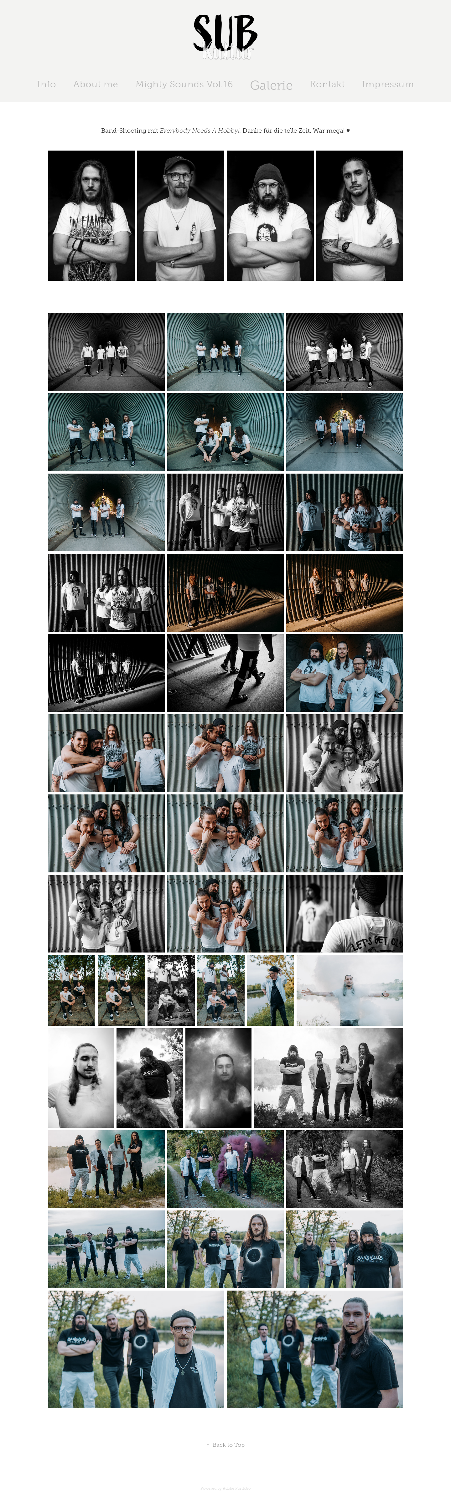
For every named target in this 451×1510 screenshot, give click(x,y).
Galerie (271, 85)
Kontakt (327, 84)
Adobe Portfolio (237, 1488)
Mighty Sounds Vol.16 (184, 84)
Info (46, 84)
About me (95, 84)
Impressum (388, 84)
